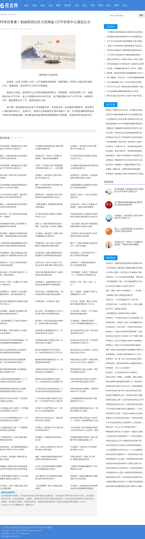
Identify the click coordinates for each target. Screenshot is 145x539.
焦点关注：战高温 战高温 (116, 309)
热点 (108, 5)
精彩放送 (110, 258)
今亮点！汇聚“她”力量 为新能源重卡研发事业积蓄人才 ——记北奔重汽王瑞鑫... (49, 168)
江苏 (76, 5)
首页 (10, 14)
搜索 (141, 15)
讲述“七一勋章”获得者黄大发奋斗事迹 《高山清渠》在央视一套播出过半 (49, 226)
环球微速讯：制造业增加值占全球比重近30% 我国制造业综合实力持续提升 (13, 255)
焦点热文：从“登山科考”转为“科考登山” (122, 372)
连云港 (67, 5)
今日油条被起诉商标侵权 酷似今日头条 (122, 91)
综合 (34, 5)
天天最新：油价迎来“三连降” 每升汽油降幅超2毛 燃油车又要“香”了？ (49, 236)
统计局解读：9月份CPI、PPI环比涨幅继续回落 (125, 77)
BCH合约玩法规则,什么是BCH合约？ (120, 286)
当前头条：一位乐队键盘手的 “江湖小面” (122, 300)
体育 (116, 5)
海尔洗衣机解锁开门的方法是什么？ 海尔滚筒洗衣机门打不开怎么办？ (49, 352)
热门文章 (110, 104)
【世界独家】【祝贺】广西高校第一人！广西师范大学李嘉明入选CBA (84, 275)
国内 (58, 5)
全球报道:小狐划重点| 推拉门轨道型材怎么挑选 (124, 174)
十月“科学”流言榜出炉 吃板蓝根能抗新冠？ (124, 55)
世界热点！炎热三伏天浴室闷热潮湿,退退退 (123, 345)
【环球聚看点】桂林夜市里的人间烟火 (121, 313)
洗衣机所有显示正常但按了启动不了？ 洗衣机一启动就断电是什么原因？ (84, 420)
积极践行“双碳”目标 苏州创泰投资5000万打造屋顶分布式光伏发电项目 (13, 469)
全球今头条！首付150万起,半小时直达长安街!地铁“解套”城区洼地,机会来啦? (49, 265)
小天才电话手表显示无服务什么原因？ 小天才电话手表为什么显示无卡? (49, 401)
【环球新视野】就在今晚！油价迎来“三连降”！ (125, 142)
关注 (84, 5)
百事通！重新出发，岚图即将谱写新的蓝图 (123, 169)
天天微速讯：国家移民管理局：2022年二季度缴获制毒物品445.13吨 (83, 323)
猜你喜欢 (109, 182)
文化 (124, 5)
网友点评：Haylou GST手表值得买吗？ (121, 427)
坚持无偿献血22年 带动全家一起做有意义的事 (125, 64)
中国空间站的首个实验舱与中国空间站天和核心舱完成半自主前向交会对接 (84, 216)
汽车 (92, 5)
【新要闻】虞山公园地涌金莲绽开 (119, 295)
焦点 (26, 5)
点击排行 (110, 26)
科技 (100, 5)
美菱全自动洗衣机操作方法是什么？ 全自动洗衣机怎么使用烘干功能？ (49, 381)
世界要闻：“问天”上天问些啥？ (118, 368)
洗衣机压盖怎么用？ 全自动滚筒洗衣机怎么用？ (125, 400)
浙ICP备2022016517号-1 (11, 536)
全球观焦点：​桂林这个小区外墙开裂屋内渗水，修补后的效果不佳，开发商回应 (13, 294)
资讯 (14, 14)
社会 (42, 5)
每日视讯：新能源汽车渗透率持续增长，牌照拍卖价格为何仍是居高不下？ (13, 236)
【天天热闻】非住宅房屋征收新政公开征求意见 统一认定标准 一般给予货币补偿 (84, 430)
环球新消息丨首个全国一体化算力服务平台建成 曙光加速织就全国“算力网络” (48, 246)
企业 (50, 5)
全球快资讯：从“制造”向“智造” (47, 301)
